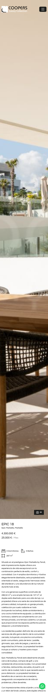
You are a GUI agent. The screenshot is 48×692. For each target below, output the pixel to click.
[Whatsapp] (42, 686)
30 (39, 512)
